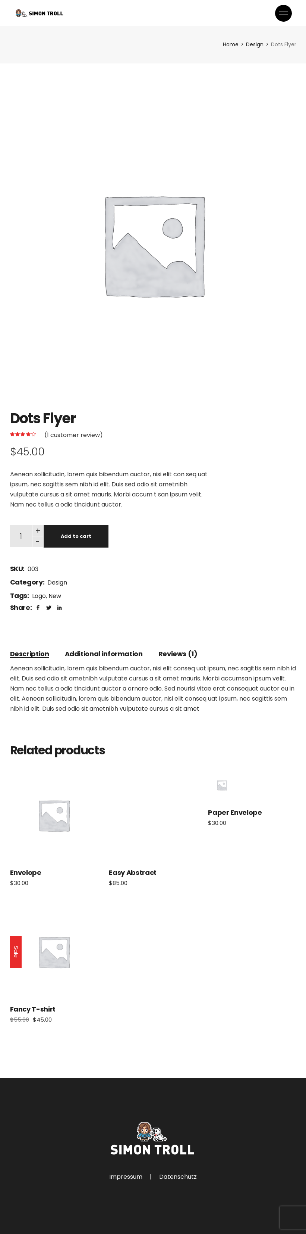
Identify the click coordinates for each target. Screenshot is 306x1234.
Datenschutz (178, 1176)
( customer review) (73, 435)
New (54, 596)
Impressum (125, 1176)
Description (29, 653)
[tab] (29, 654)
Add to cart (76, 536)
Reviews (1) (178, 653)
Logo (39, 596)
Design (57, 582)
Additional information (104, 653)
